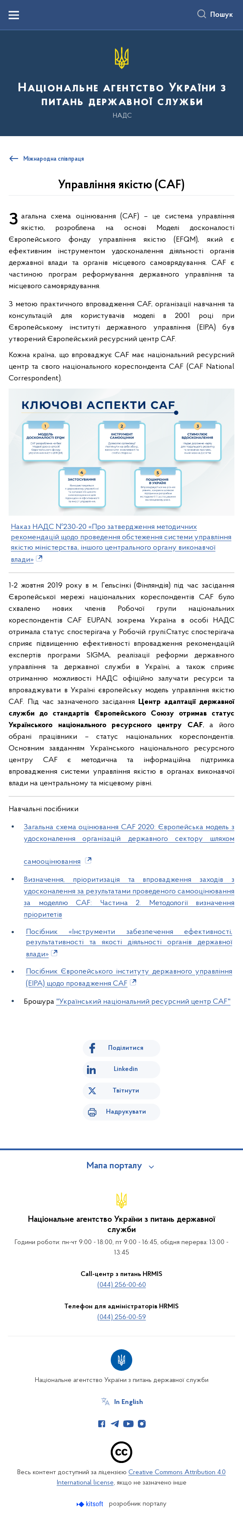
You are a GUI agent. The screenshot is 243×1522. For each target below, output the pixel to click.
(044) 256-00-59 (121, 1317)
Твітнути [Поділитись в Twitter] (125, 1090)
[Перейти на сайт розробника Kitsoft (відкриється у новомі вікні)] (91, 1504)
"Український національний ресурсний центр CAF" (143, 1002)
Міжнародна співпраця (53, 159)
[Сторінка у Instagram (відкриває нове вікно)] (142, 1424)
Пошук (221, 15)
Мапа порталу (114, 1166)
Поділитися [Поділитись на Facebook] (125, 1048)
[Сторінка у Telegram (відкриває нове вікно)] (115, 1424)
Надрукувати (126, 1111)
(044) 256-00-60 (121, 1285)
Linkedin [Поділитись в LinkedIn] (126, 1069)
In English (128, 1402)
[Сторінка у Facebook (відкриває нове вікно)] (102, 1424)
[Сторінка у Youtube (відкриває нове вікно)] (128, 1424)
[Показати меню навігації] (13, 15)
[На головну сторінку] (121, 82)
